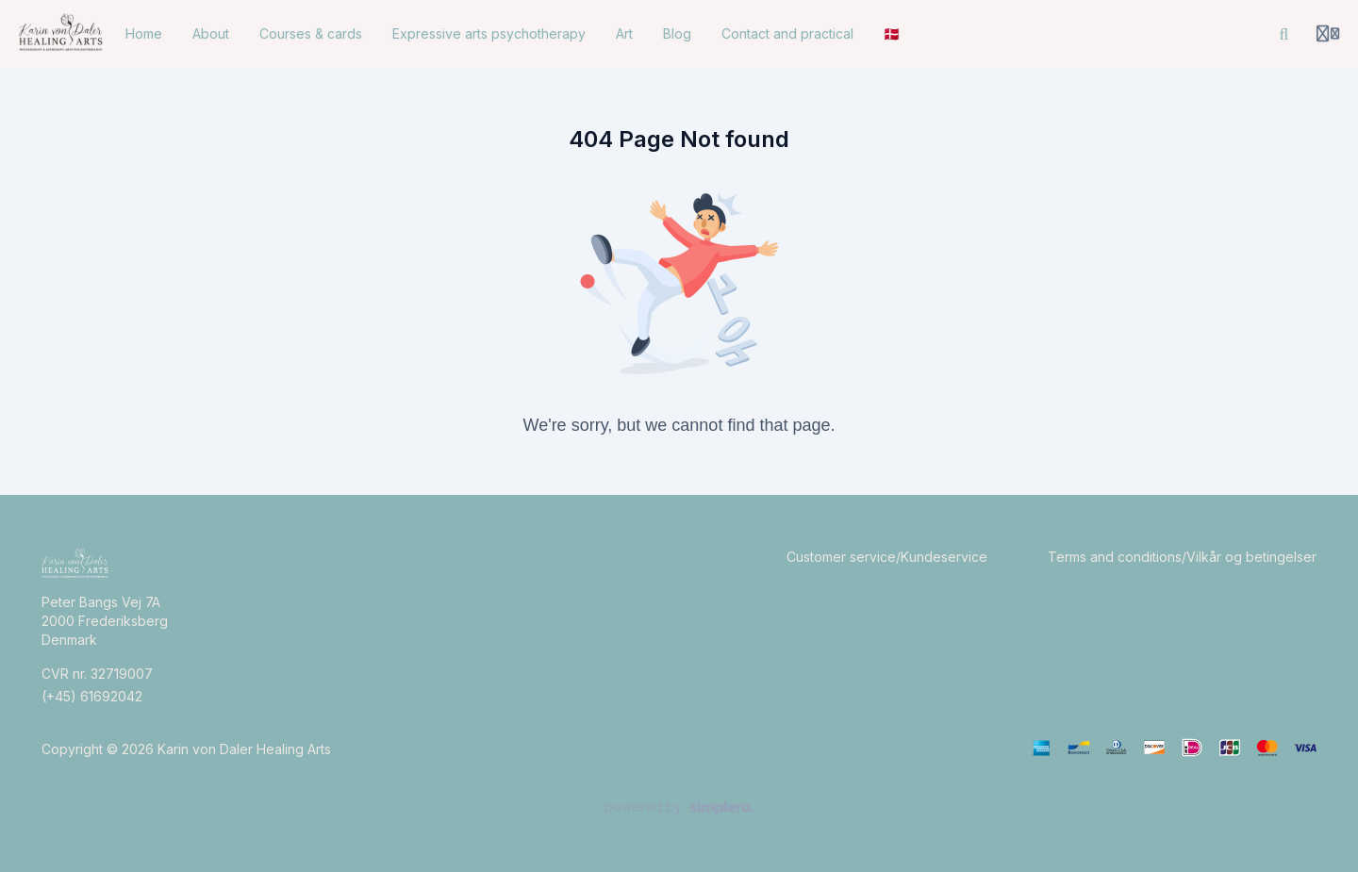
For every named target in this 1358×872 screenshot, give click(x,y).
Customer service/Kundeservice (887, 557)
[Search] (1284, 34)
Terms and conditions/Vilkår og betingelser (1182, 557)
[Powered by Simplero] (679, 808)
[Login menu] (1328, 34)
